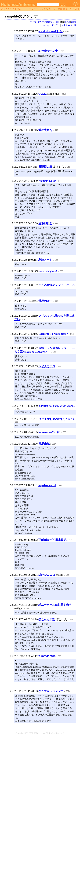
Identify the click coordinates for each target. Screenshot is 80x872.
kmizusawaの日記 (49, 432)
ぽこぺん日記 (46, 619)
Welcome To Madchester (53, 333)
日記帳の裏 (45, 166)
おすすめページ (68, 25)
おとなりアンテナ (51, 25)
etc (57, 22)
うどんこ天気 (46, 366)
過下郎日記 (45, 223)
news (67, 22)
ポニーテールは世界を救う (55, 604)
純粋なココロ (46, 574)
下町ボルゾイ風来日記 (52, 539)
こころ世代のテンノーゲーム (56, 285)
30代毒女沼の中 (48, 50)
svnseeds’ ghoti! (47, 271)
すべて (33, 22)
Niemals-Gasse (47, 180)
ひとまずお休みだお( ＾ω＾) (56, 418)
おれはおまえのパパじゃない (56, 405)
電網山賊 (44, 443)
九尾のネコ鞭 (46, 656)
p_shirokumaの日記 (50, 31)
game (73, 22)
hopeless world (47, 485)
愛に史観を (45, 130)
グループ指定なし (46, 22)
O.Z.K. (42, 93)
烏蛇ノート (45, 259)
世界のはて (45, 300)
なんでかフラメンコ (51, 691)
